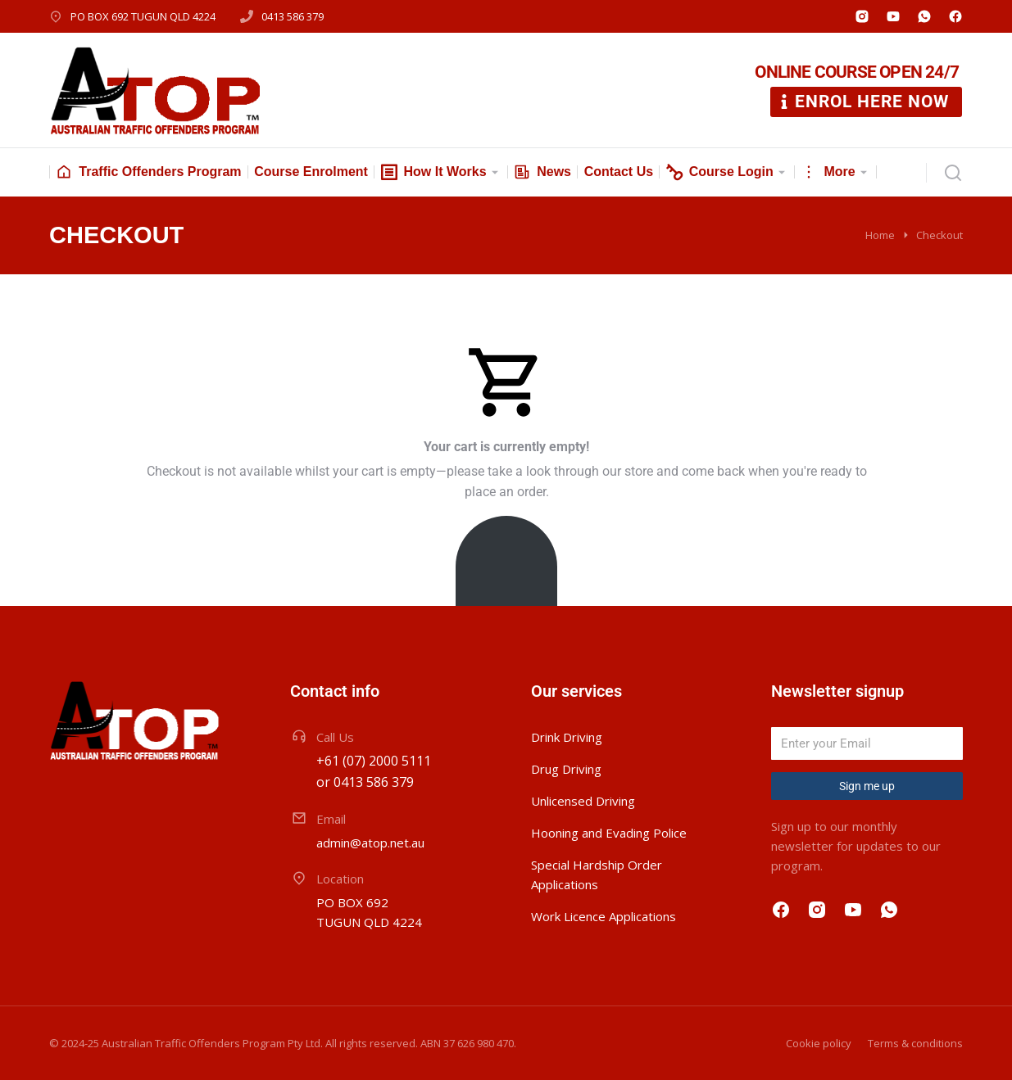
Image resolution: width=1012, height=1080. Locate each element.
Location (340, 878)
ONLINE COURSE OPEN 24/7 (857, 72)
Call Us (335, 737)
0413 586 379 (292, 16)
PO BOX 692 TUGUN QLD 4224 (143, 16)
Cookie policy (818, 1043)
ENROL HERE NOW (863, 101)
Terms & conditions (915, 1043)
